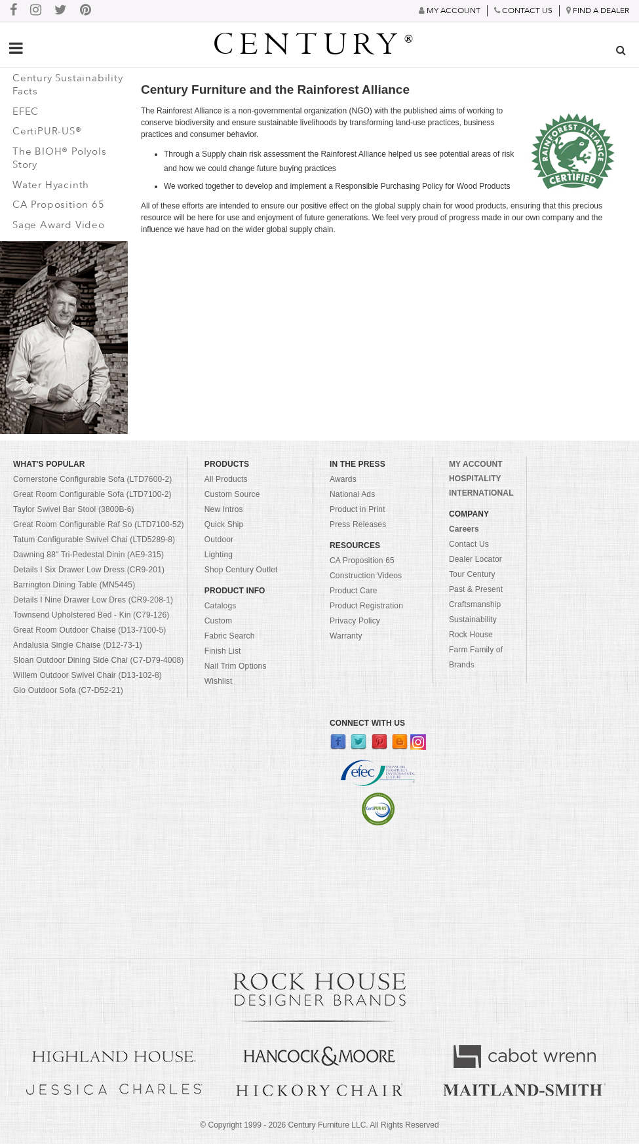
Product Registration (366, 605)
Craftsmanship (475, 604)
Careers (464, 529)
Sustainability (473, 619)
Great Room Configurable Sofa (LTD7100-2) (92, 494)
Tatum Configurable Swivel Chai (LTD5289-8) (94, 539)
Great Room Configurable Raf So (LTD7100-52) (98, 524)
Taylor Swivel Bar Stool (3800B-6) (73, 509)
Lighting (218, 554)
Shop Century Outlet (241, 569)
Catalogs (220, 605)
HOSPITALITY (475, 478)
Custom (218, 620)
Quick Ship (224, 524)
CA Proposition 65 (58, 204)
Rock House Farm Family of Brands (476, 649)
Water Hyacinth (50, 185)
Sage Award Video (58, 225)
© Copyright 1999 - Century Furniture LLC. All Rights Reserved (319, 1125)
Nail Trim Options (235, 666)
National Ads (352, 494)
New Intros (223, 509)
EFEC (25, 111)
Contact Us (469, 544)
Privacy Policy (355, 620)
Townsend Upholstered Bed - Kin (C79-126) (91, 615)
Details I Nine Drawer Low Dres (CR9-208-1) (93, 599)
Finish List (222, 651)
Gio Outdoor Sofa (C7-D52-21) (68, 690)
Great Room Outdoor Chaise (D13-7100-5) (89, 630)
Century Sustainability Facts (67, 85)
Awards (343, 479)
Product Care (354, 590)
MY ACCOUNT (476, 464)
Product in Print (357, 509)
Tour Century (472, 574)
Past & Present (476, 589)
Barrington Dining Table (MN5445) (74, 584)
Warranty (346, 636)
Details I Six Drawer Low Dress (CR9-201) (89, 569)
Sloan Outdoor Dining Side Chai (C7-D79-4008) (98, 660)
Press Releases (358, 524)
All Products (226, 479)
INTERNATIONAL (481, 493)
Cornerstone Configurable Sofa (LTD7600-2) (92, 479)
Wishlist (218, 681)
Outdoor (218, 539)
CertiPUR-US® (47, 131)
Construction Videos (366, 575)
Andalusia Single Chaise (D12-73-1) (77, 645)
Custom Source (232, 494)
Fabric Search (229, 636)
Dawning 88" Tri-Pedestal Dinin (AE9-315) (88, 554)
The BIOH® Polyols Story (59, 158)
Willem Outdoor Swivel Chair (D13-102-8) (87, 675)
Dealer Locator (475, 559)
